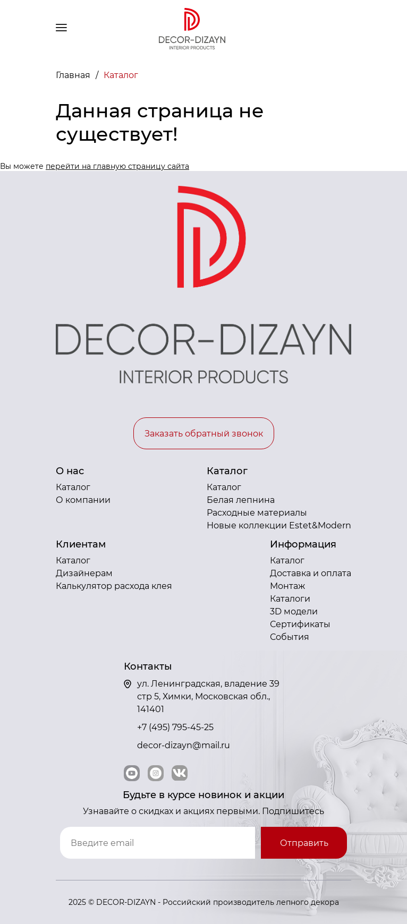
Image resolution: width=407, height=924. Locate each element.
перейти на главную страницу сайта (117, 166)
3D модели (294, 611)
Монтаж (287, 586)
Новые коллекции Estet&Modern (279, 525)
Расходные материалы (257, 513)
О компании (83, 500)
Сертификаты (300, 624)
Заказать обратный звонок (204, 434)
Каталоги (290, 599)
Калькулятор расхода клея (114, 586)
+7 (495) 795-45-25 (175, 727)
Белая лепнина (241, 500)
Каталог (73, 487)
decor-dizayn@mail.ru (183, 745)
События (289, 637)
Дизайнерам (84, 573)
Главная (74, 75)
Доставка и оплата (310, 573)
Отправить (304, 843)
